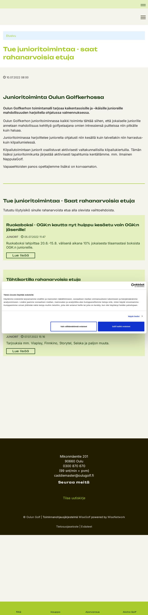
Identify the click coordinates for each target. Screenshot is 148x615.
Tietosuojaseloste (67, 526)
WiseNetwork (116, 517)
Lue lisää (20, 255)
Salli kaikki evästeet (121, 326)
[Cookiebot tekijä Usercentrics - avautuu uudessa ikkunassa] (126, 285)
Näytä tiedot (134, 316)
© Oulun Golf (31, 517)
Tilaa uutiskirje (74, 498)
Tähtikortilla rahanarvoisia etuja (43, 279)
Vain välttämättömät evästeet (73, 326)
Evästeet (86, 526)
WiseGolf (84, 517)
